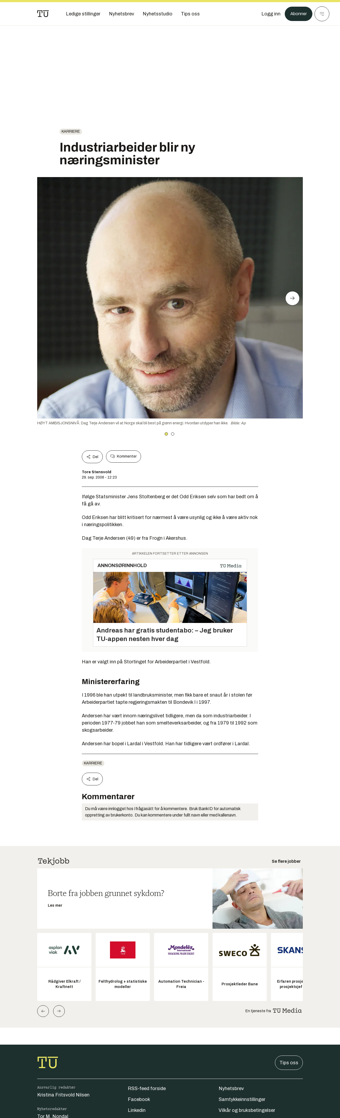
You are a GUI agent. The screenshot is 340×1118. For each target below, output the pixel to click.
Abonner (297, 13)
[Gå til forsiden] (43, 14)
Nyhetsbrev (231, 1088)
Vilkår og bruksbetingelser (247, 1110)
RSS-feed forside (147, 1088)
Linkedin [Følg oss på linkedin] (137, 1110)
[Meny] (321, 13)
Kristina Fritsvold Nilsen (63, 1095)
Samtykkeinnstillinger (242, 1099)
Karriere (71, 131)
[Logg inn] (269, 14)
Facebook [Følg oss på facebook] (139, 1099)
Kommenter (123, 456)
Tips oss (288, 1062)
